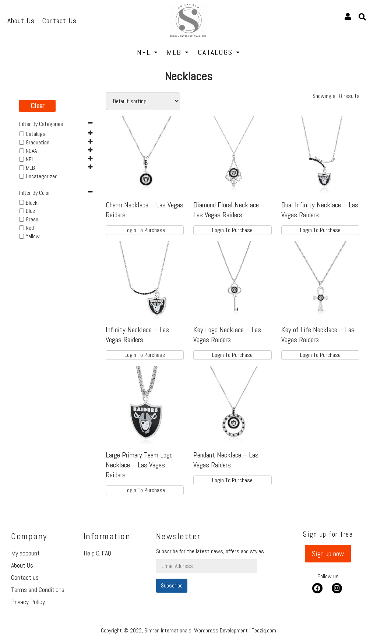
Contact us (25, 577)
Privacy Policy (28, 601)
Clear (37, 105)
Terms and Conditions (37, 589)
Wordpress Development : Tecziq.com (235, 630)
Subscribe (172, 585)
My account (25, 553)
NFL (147, 52)
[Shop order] (143, 101)
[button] (328, 553)
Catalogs (219, 52)
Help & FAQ (97, 553)
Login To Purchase (144, 230)
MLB (178, 52)
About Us (22, 565)
